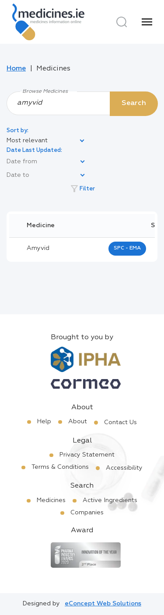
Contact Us (120, 422)
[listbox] (46, 140)
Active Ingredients (110, 500)
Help (44, 421)
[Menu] (146, 21)
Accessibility (124, 468)
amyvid (38, 248)
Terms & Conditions (60, 467)
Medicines (51, 500)
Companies (87, 513)
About (77, 421)
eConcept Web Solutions (103, 604)
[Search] (121, 21)
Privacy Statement (87, 455)
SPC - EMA (127, 248)
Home (16, 68)
